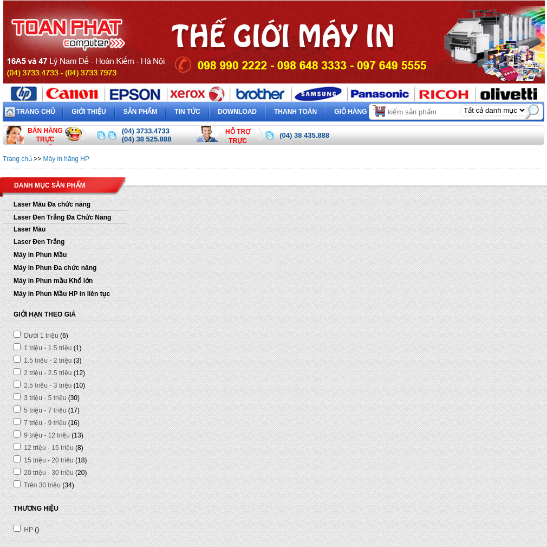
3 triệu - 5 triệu (40, 398)
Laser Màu (29, 229)
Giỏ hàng (360, 110)
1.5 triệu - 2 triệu (42, 360)
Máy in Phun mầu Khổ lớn (53, 281)
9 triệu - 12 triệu (42, 435)
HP (23, 529)
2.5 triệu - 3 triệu (42, 385)
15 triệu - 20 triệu (44, 460)
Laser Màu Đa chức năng (52, 204)
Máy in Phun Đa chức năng (55, 268)
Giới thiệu (88, 111)
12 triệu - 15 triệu (44, 448)
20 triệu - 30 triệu (44, 473)
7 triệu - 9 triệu (40, 423)
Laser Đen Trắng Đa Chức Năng (62, 217)
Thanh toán (295, 111)
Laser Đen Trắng (39, 242)
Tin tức (187, 111)
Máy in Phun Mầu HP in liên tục (62, 294)
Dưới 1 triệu (36, 335)
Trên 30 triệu (37, 485)
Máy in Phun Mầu (40, 255)
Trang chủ (35, 111)
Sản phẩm (140, 111)
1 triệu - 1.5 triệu (42, 348)
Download (237, 111)
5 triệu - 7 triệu (40, 410)
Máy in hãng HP (66, 159)
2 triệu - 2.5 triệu (42, 373)
